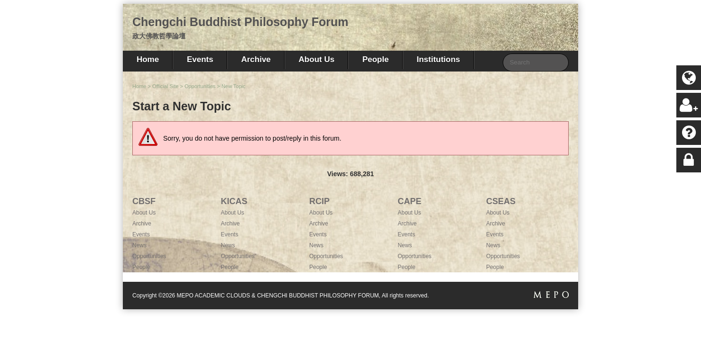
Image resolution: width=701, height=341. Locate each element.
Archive (255, 59)
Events (200, 59)
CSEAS (501, 201)
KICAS (234, 201)
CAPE (409, 201)
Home (148, 59)
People (375, 59)
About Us (317, 59)
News (139, 245)
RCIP (319, 201)
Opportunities (199, 86)
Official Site (165, 86)
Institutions (438, 59)
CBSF (144, 201)
